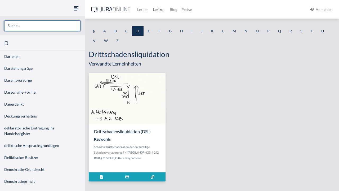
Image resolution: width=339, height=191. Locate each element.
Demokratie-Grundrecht (24, 169)
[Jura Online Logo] (111, 9)
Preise (186, 9)
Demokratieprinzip (19, 181)
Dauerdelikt (14, 104)
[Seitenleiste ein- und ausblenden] (76, 8)
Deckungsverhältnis (20, 116)
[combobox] (42, 25)
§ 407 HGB (144, 152)
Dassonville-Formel (20, 92)
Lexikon (159, 9)
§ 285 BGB (107, 158)
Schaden (99, 147)
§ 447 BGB (129, 152)
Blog (173, 9)
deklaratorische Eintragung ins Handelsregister (29, 131)
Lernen (143, 9)
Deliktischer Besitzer (21, 157)
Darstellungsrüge (18, 68)
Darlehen (12, 56)
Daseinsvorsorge (18, 80)
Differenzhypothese (128, 158)
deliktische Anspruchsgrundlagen (31, 145)
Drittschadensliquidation (122, 147)
